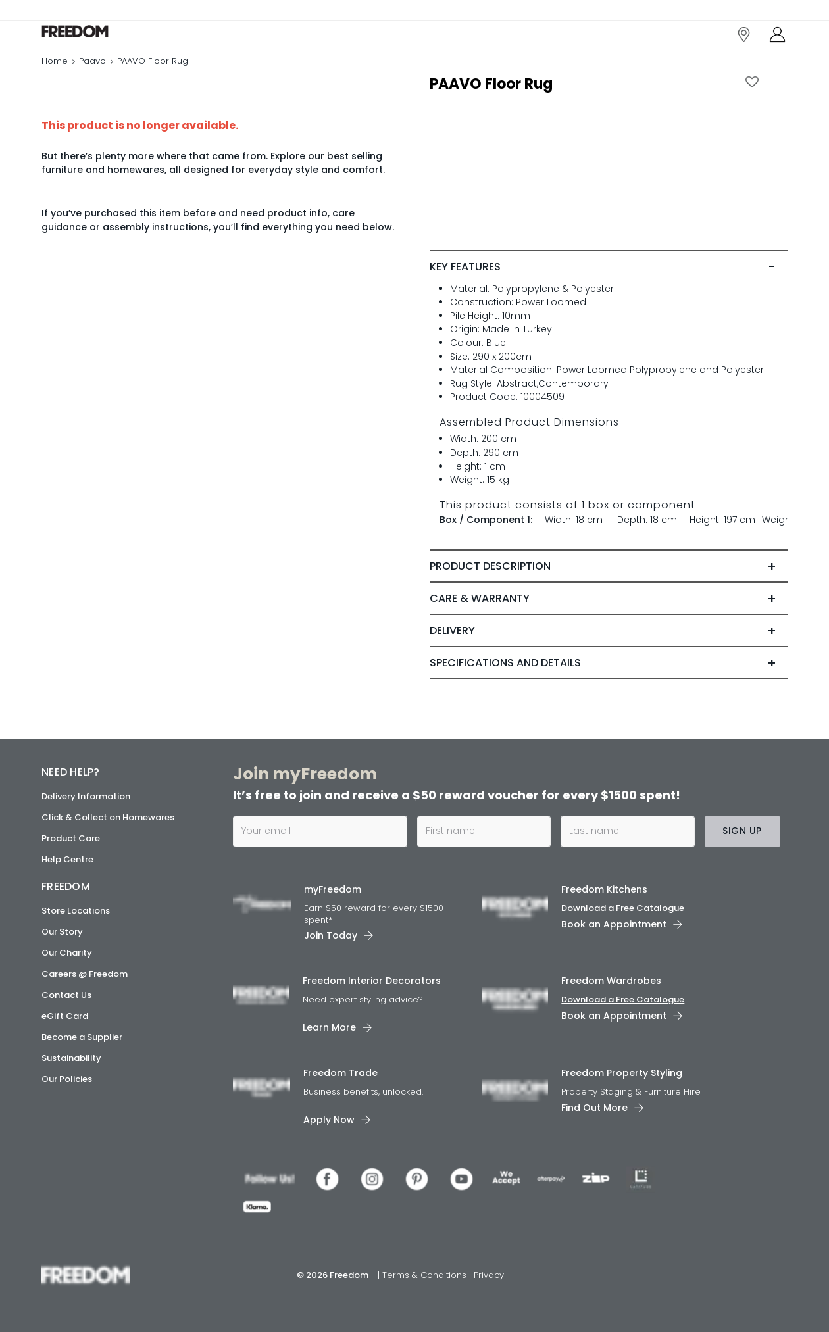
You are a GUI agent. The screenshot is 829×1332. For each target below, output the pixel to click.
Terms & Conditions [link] (425, 1275)
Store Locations (75, 910)
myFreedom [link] (332, 889)
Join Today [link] (330, 935)
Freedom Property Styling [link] (621, 1072)
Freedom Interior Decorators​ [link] (372, 980)
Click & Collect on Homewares (107, 817)
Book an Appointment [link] (613, 924)
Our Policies (66, 1079)
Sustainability (71, 1058)
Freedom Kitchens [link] (604, 889)
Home (54, 75)
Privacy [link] (489, 1275)
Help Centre (67, 859)
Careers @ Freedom (84, 974)
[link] (100, 38)
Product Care (70, 838)
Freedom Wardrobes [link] (611, 980)
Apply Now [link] (329, 1119)
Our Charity (66, 953)
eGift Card (64, 1016)
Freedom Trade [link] (340, 1072)
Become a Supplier (81, 1037)
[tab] (609, 294)
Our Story (62, 931)
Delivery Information (85, 796)
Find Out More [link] (594, 1107)
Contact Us (66, 995)
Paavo (92, 75)
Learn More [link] (329, 1027)
